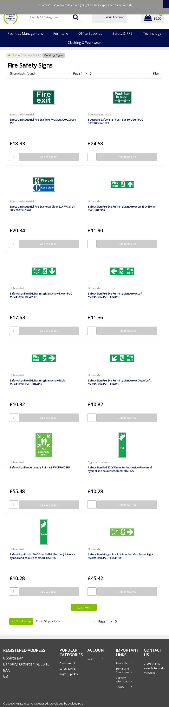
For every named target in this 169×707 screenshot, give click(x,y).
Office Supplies (90, 33)
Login (90, 658)
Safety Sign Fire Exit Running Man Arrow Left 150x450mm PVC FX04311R (115, 295)
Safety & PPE (122, 33)
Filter (156, 73)
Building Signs (53, 55)
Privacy (120, 687)
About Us (121, 663)
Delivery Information (123, 679)
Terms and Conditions (122, 670)
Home (14, 55)
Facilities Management (25, 33)
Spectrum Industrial (22, 114)
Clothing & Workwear (84, 42)
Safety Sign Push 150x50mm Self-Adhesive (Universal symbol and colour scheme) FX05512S (42, 556)
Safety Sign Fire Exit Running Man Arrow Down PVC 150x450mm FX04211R (41, 295)
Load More (84, 607)
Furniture (60, 33)
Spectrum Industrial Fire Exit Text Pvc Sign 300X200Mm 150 (43, 121)
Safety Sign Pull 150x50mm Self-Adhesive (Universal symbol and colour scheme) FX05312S (120, 469)
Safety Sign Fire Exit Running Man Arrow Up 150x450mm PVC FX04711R (122, 208)
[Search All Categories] (53, 17)
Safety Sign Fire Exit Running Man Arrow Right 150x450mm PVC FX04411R (37, 382)
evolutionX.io (75, 703)
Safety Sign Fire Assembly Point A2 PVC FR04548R (40, 467)
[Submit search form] (76, 17)
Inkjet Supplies (68, 674)
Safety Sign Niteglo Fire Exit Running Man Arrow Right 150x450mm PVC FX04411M (120, 556)
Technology (152, 33)
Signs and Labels (98, 462)
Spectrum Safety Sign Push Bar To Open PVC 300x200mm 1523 (115, 121)
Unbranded (95, 201)
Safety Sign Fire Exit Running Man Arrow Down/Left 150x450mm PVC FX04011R (119, 382)
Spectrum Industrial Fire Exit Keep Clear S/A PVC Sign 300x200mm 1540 (42, 208)
